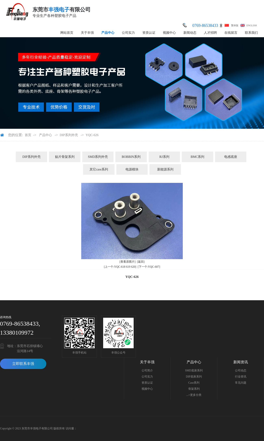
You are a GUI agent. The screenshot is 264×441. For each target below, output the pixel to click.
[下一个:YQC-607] (149, 266)
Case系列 (193, 382)
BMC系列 (197, 156)
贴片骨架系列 (65, 156)
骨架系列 (194, 388)
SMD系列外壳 (98, 156)
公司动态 (240, 370)
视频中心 (169, 32)
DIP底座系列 (194, 376)
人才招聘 (210, 32)
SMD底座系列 (193, 370)
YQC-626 (92, 135)
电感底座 (230, 156)
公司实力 (128, 32)
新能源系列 (165, 169)
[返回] (141, 261)
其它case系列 (99, 169)
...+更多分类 (193, 394)
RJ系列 (164, 156)
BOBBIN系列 (131, 156)
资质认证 (148, 32)
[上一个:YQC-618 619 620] (120, 266)
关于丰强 (87, 32)
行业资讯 (240, 376)
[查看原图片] (127, 261)
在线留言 (230, 32)
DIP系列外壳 (69, 135)
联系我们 (251, 32)
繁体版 (234, 25)
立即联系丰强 (23, 364)
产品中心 (107, 32)
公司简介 (147, 370)
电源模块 (132, 169)
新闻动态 (189, 32)
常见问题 (240, 382)
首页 (28, 135)
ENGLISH (252, 25)
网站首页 (66, 32)
